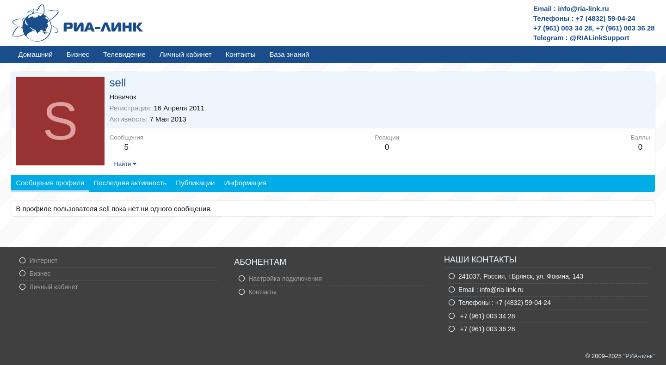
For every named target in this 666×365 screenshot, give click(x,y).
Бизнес (78, 54)
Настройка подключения (285, 278)
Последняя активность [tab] (129, 183)
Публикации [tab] (195, 183)
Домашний (35, 54)
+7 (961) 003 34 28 (486, 316)
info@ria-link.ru (502, 289)
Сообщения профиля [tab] (50, 183)
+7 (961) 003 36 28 (486, 329)
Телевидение (124, 54)
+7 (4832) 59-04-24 (523, 302)
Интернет (43, 260)
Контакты (241, 54)
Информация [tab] (245, 183)
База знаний (289, 54)
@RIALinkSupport (599, 38)
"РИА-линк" (639, 356)
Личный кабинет (186, 54)
